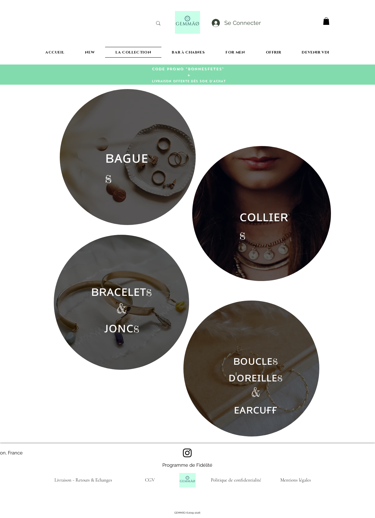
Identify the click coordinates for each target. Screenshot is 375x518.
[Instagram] (187, 453)
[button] (326, 21)
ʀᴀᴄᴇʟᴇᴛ (122, 290)
